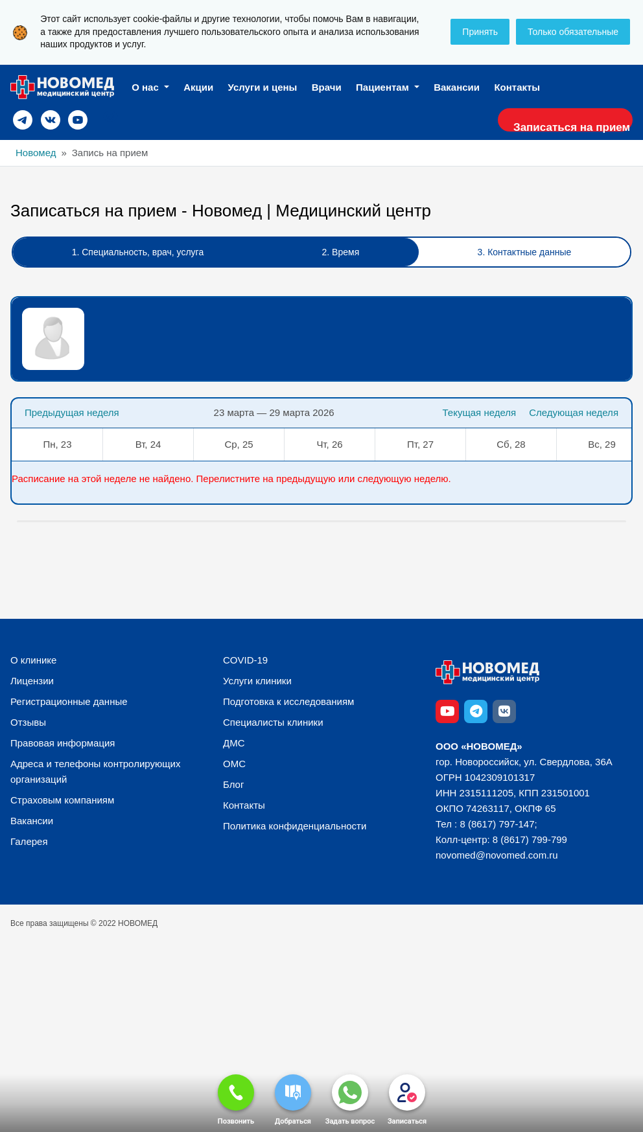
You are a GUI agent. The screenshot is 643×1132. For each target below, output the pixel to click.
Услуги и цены (263, 87)
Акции (198, 87)
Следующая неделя (573, 415)
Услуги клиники (257, 683)
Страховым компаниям (62, 803)
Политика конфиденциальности (294, 829)
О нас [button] (146, 87)
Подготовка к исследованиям (288, 704)
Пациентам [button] (384, 87)
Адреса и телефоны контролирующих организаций (95, 774)
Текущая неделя (473, 415)
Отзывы (28, 725)
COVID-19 (245, 663)
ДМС (234, 746)
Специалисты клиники (273, 725)
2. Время (341, 255)
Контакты (517, 87)
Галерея (29, 844)
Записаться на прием (565, 128)
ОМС (234, 766)
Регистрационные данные (69, 704)
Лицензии (32, 683)
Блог (233, 787)
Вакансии (457, 87)
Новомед (36, 155)
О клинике (33, 663)
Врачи (327, 87)
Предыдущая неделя (72, 415)
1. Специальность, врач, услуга (138, 255)
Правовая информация (62, 746)
